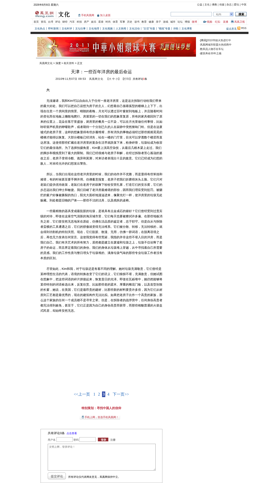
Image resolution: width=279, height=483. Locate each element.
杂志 (229, 4)
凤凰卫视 (239, 21)
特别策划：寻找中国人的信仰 (101, 408)
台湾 (50, 21)
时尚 (108, 21)
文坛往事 (80, 28)
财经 (65, 21)
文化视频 (107, 28)
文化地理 (94, 28)
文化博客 (187, 28)
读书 (137, 21)
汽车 (72, 21)
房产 (86, 21)
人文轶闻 (121, 28)
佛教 (214, 4)
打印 (126, 78)
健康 (151, 21)
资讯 (43, 21)
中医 (244, 4)
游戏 (165, 21)
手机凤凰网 (87, 15)
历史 (129, 21)
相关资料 (69, 63)
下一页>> (121, 394)
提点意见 (231, 28)
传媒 (222, 4)
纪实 (217, 21)
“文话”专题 (149, 28)
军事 (122, 21)
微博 (194, 21)
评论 (57, 21)
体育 (115, 21)
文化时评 (67, 28)
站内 (218, 14)
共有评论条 (140, 78)
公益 (199, 4)
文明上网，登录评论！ (101, 457)
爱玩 (236, 4)
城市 (172, 21)
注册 (113, 439)
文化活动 (134, 28)
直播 (225, 21)
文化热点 (40, 28)
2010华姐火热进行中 (219, 40)
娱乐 (93, 21)
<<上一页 (82, 394)
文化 (207, 4)
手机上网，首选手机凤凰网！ (102, 417)
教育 (144, 21)
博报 (187, 21)
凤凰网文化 (46, 63)
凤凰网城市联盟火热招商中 (215, 44)
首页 (36, 21)
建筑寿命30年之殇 (210, 53)
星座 (101, 21)
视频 (209, 21)
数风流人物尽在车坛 (212, 49)
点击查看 (71, 433)
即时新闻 (53, 28)
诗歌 (176, 28)
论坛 (180, 21)
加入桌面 (105, 15)
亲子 (158, 21)
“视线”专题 (164, 28)
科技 (79, 21)
